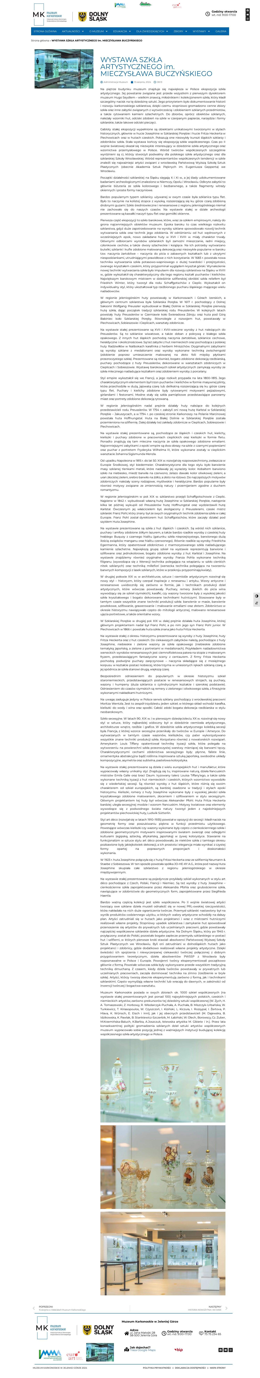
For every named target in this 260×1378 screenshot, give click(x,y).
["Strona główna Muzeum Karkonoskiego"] (75, 1328)
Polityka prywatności (157, 1368)
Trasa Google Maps (143, 1350)
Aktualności (73, 31)
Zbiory (180, 31)
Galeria (221, 31)
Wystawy (201, 31)
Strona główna (45, 31)
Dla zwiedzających (152, 31)
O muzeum (98, 31)
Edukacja (122, 31)
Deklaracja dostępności (190, 1368)
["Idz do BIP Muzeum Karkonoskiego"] (178, 1350)
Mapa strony (218, 1368)
